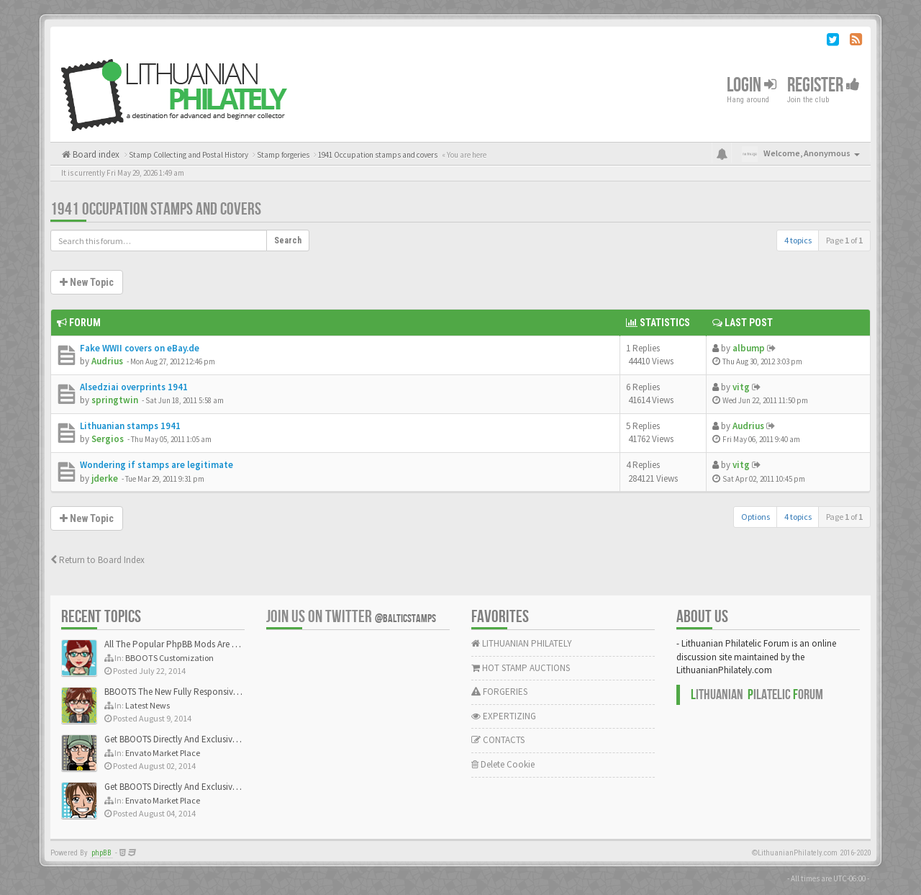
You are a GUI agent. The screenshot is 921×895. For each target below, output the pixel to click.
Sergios (107, 439)
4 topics (798, 240)
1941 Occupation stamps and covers (155, 209)
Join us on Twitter (351, 616)
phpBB (101, 853)
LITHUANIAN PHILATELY (521, 643)
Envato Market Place (162, 752)
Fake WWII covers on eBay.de (139, 348)
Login (751, 85)
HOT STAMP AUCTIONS (520, 668)
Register (823, 85)
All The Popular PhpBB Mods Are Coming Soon (195, 644)
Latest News (147, 705)
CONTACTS (498, 740)
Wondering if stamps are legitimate (156, 465)
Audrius (107, 361)
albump (748, 348)
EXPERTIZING (503, 716)
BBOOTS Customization (169, 657)
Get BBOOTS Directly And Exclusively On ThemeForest (206, 739)
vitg (741, 387)
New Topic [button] (87, 282)
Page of (844, 240)
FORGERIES (499, 691)
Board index (95, 154)
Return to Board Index (97, 560)
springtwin (114, 400)
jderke (104, 478)
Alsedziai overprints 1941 (134, 387)
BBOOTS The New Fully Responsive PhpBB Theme (199, 691)
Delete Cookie (503, 764)
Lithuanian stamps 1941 (130, 426)
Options (755, 516)
